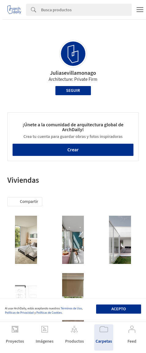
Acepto (118, 309)
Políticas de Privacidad (19, 313)
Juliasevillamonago (73, 73)
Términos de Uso (71, 308)
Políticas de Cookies (49, 313)
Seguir (73, 91)
